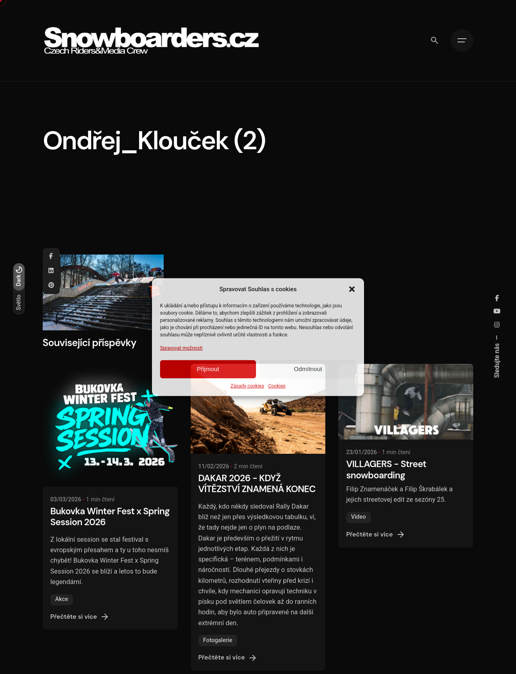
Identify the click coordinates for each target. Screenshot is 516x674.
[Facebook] (51, 256)
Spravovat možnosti (181, 348)
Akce (61, 599)
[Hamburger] (462, 40)
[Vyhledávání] (434, 40)
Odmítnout (308, 368)
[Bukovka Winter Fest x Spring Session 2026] (110, 425)
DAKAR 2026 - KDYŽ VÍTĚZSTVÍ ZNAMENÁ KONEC (257, 483)
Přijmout (208, 368)
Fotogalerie (218, 640)
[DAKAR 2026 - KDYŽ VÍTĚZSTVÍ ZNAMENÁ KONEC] (258, 409)
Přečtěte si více (80, 617)
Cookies (276, 386)
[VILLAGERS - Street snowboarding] (405, 402)
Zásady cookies (247, 386)
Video (358, 516)
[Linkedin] (51, 271)
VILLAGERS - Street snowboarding (386, 469)
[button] (352, 289)
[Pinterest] (51, 285)
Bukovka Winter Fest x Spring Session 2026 (110, 516)
